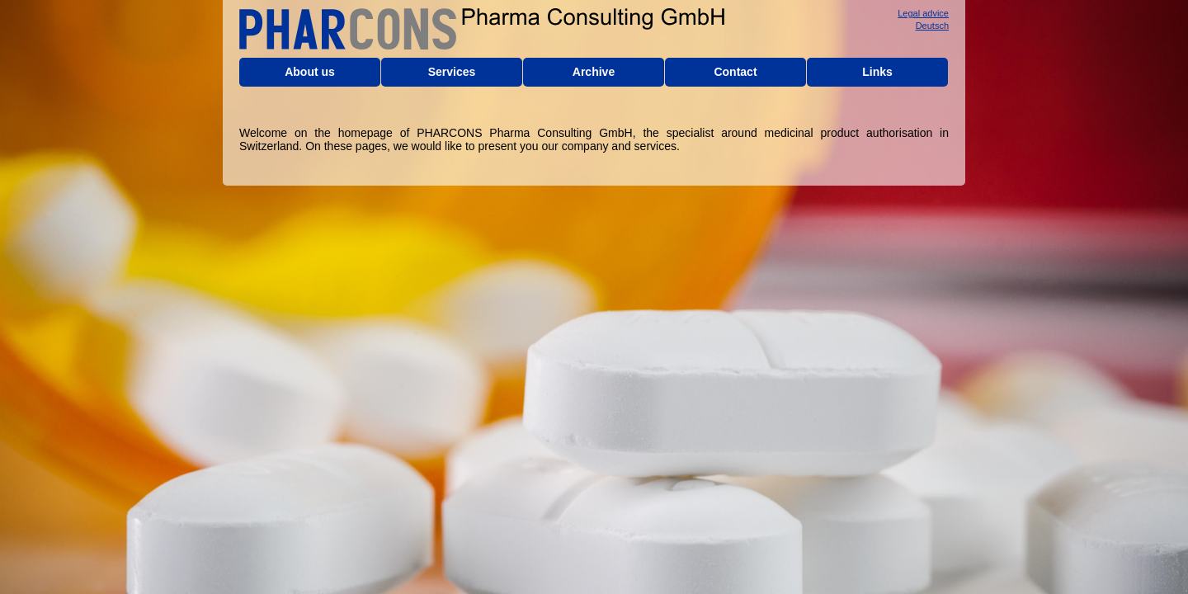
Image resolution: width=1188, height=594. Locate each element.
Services (452, 71)
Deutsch (932, 26)
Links (877, 71)
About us (310, 71)
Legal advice (923, 13)
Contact (735, 71)
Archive (594, 71)
